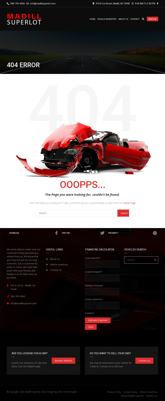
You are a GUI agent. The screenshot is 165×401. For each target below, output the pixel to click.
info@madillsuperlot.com (43, 3)
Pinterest (132, 233)
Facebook (33, 233)
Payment (89, 313)
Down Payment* (93, 271)
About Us (53, 259)
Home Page (129, 202)
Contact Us (54, 269)
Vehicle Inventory (57, 264)
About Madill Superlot (132, 395)
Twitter (83, 233)
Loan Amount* (93, 258)
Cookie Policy (130, 391)
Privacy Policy (114, 391)
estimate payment (97, 320)
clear (90, 326)
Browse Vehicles (63, 360)
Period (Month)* (93, 299)
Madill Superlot (33, 391)
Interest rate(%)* (94, 285)
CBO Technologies (67, 391)
